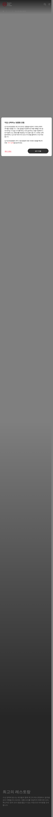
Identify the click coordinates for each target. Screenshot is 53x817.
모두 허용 (38, 151)
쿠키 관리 (8, 151)
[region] (26, 136)
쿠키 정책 (11, 143)
